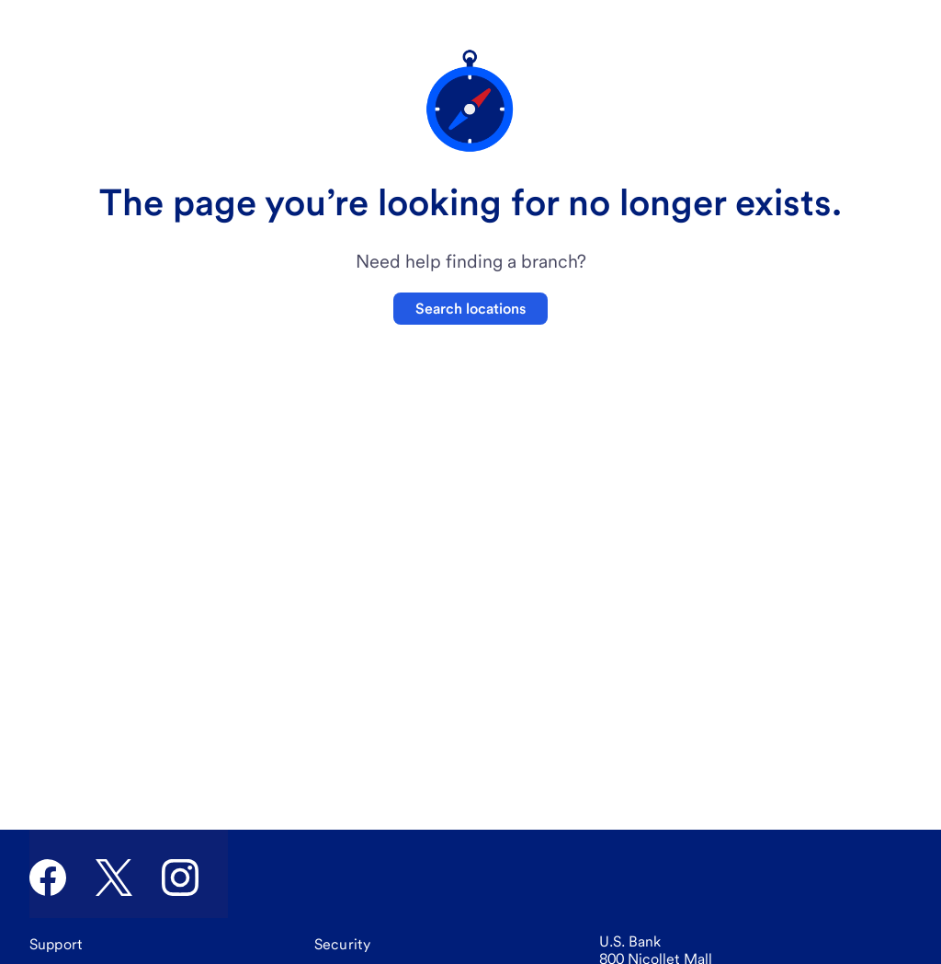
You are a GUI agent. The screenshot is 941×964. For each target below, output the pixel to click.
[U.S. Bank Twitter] (114, 877)
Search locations (470, 308)
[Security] (342, 945)
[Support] (56, 945)
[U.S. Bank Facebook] (47, 877)
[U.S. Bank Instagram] (180, 877)
